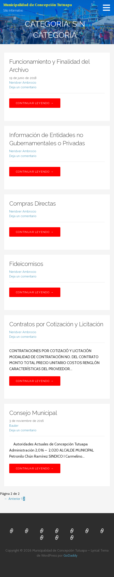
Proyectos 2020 (87, 531)
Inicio (11, 531)
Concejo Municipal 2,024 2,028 (26, 531)
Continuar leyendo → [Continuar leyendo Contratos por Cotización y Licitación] (35, 381)
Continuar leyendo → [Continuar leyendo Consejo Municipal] (35, 468)
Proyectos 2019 (72, 531)
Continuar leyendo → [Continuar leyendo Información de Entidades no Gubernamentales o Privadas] (35, 171)
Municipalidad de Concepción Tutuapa (37, 5)
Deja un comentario (22, 87)
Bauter (13, 425)
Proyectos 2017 (57, 531)
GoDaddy (70, 555)
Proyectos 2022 (72, 538)
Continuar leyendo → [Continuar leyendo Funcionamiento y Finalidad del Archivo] (35, 103)
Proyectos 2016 (42, 531)
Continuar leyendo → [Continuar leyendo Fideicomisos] (35, 292)
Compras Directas (32, 203)
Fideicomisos (26, 263)
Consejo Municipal (33, 412)
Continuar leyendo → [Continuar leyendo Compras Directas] (35, 232)
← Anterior (12, 499)
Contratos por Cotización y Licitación (56, 324)
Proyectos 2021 (102, 531)
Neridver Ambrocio (22, 82)
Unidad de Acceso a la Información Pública (42, 538)
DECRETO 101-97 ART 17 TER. (57, 538)
